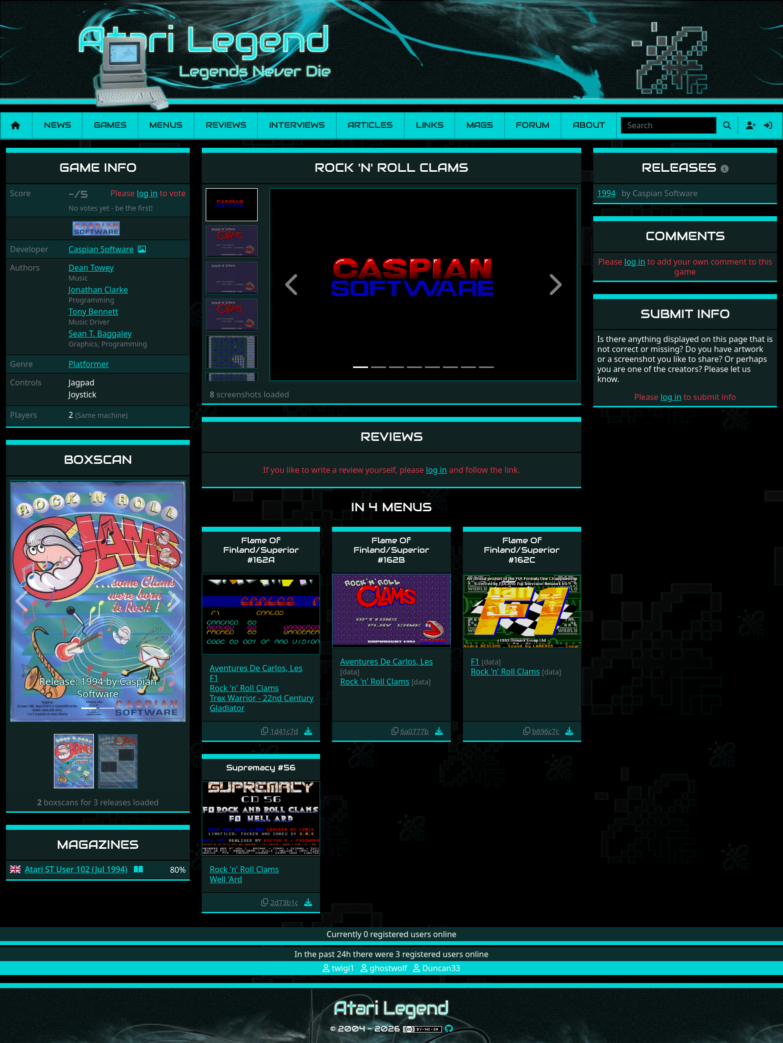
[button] (23, 601)
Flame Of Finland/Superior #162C (522, 550)
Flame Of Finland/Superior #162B (391, 550)
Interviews (297, 125)
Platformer (88, 363)
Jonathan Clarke (98, 289)
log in (147, 193)
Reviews (226, 125)
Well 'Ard (226, 879)
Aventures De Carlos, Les (256, 668)
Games (110, 125)
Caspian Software (100, 249)
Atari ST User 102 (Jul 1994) (76, 869)
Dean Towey (90, 267)
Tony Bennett (93, 311)
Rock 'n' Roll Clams (244, 688)
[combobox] (669, 125)
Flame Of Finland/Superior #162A (261, 550)
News (57, 125)
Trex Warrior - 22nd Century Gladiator (262, 703)
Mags (479, 125)
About (589, 125)
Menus (165, 125)
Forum (532, 125)
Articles (370, 125)
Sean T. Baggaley (99, 333)
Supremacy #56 (261, 767)
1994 (606, 193)
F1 (214, 678)
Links (429, 125)
